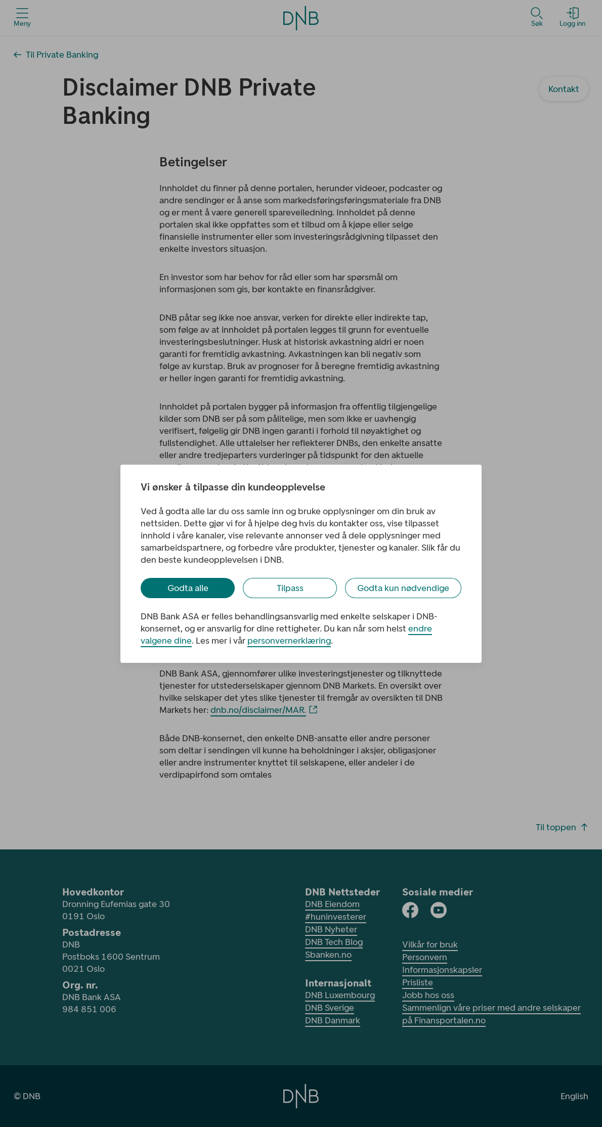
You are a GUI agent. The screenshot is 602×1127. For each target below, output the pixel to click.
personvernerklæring (289, 640)
